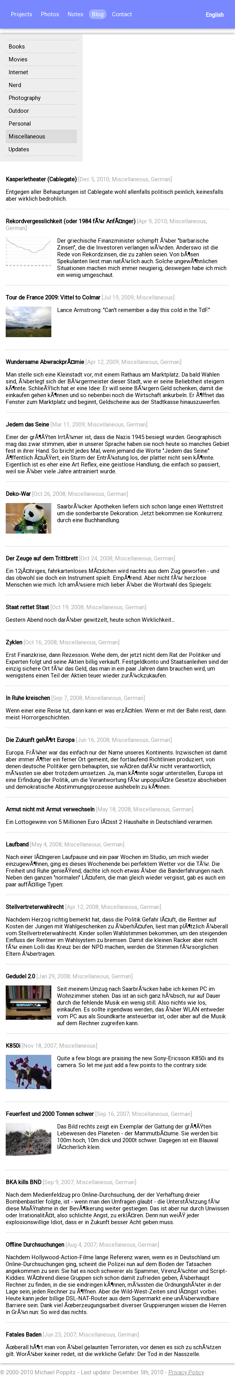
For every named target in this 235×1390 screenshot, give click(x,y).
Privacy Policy (186, 1372)
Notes (75, 14)
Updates (19, 149)
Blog (98, 14)
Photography (24, 97)
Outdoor (19, 110)
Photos (50, 14)
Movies (18, 59)
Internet (18, 72)
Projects (21, 14)
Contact (122, 14)
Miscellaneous (27, 136)
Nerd (15, 85)
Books (17, 46)
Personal (20, 123)
